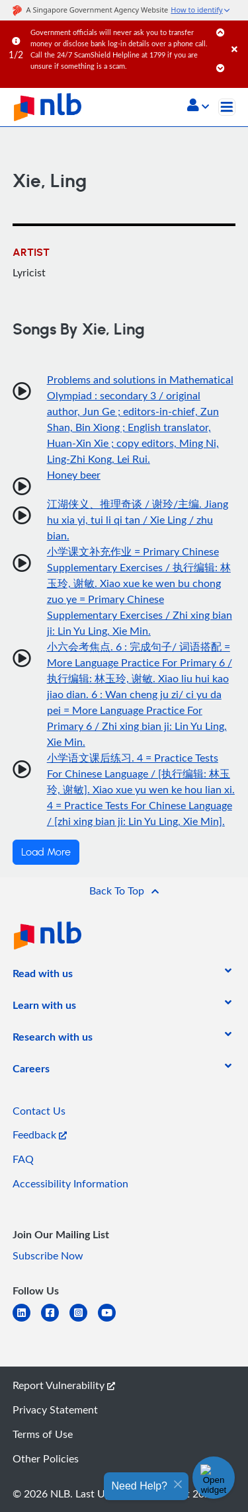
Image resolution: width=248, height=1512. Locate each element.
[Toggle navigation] (226, 107)
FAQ (23, 1159)
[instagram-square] (83, 1320)
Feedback (40, 1134)
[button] (198, 106)
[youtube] (112, 1320)
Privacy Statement (55, 1409)
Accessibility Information (70, 1183)
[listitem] (43, 975)
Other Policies (46, 1458)
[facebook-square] (55, 1320)
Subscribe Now (48, 1255)
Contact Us (39, 1110)
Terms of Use (43, 1434)
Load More (46, 852)
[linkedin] (27, 1320)
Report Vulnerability (64, 1385)
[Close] (237, 36)
